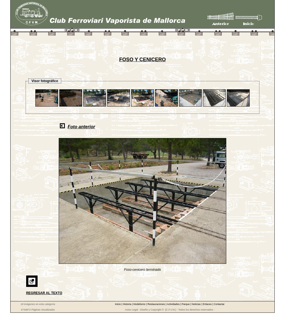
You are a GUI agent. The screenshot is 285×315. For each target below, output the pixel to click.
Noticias (197, 304)
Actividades (173, 304)
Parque (186, 304)
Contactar (219, 304)
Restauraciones (157, 304)
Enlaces (207, 304)
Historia (127, 304)
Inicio (118, 304)
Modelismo (139, 304)
